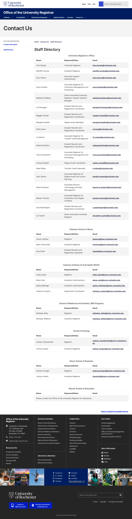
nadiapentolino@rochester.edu (106, 145)
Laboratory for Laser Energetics (49, 443)
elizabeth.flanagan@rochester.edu (107, 107)
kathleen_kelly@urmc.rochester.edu (108, 313)
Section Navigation (11, 41)
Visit (89, 4)
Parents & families (12, 458)
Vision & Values (106, 429)
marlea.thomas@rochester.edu (106, 198)
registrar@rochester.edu (18, 441)
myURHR (73, 449)
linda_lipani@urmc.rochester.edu (107, 274)
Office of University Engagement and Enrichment (112, 433)
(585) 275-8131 (15, 437)
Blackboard (74, 446)
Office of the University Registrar (28, 12)
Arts (104, 462)
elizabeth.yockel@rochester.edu (107, 215)
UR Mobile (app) (75, 437)
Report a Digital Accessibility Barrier (114, 411)
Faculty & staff (11, 461)
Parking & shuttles (76, 440)
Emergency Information (116, 502)
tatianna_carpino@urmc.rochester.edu (109, 291)
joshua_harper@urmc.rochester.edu (108, 348)
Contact (72, 429)
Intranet (72, 423)
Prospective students (13, 452)
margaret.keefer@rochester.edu (106, 122)
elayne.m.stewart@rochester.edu (107, 187)
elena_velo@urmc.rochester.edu (106, 280)
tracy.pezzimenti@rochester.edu (107, 154)
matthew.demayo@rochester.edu (107, 98)
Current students (12, 455)
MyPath (72, 452)
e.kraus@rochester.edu (103, 129)
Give (94, 4)
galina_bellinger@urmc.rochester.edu (109, 285)
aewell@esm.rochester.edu (104, 251)
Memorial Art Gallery (45, 463)
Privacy (95, 502)
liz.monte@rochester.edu (103, 137)
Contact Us (79, 17)
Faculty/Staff (20, 17)
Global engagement (108, 423)
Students (7, 17)
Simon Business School (46, 437)
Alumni (8, 463)
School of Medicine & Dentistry (48, 432)
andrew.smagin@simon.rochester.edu (109, 371)
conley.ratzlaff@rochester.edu (106, 163)
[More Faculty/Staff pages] (27, 17)
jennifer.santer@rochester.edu (106, 176)
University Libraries (45, 460)
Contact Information (10, 44)
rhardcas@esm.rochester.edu (105, 244)
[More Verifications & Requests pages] (49, 17)
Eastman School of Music (47, 429)
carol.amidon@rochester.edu (105, 87)
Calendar (70, 17)
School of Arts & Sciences (47, 423)
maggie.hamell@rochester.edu (106, 115)
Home (36, 42)
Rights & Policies (59, 17)
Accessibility (105, 426)
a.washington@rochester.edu (105, 207)
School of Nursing (44, 434)
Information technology (78, 443)
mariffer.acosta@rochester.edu (106, 71)
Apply (84, 4)
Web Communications (77, 426)
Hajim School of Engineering (48, 426)
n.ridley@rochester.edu (103, 168)
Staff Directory (8, 50)
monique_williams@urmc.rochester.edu (109, 318)
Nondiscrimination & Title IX (111, 437)
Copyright (103, 502)
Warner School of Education (47, 440)
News (104, 453)
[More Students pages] (12, 17)
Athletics (106, 459)
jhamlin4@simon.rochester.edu (106, 376)
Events (105, 456)
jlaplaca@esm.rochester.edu (105, 239)
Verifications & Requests (39, 17)
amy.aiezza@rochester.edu (104, 77)
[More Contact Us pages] (85, 17)
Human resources (76, 434)
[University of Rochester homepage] (14, 4)
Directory (73, 432)
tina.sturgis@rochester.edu (104, 65)
